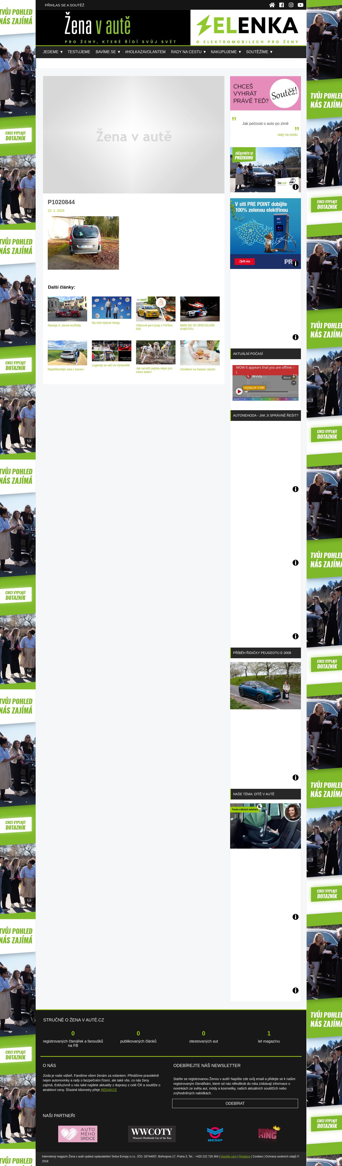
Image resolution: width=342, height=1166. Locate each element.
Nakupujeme (224, 52)
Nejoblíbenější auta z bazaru (66, 369)
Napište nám (229, 1156)
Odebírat (235, 1103)
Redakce (244, 1156)
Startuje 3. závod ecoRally (64, 325)
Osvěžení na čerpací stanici (197, 369)
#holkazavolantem (145, 52)
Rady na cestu (186, 52)
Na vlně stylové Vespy (106, 322)
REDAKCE (109, 1090)
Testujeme (79, 52)
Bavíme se (106, 52)
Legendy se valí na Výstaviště (111, 365)
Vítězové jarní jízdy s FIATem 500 (154, 327)
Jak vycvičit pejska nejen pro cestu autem (154, 370)
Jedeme (50, 52)
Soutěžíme (257, 52)
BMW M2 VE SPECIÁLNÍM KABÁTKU (197, 327)
